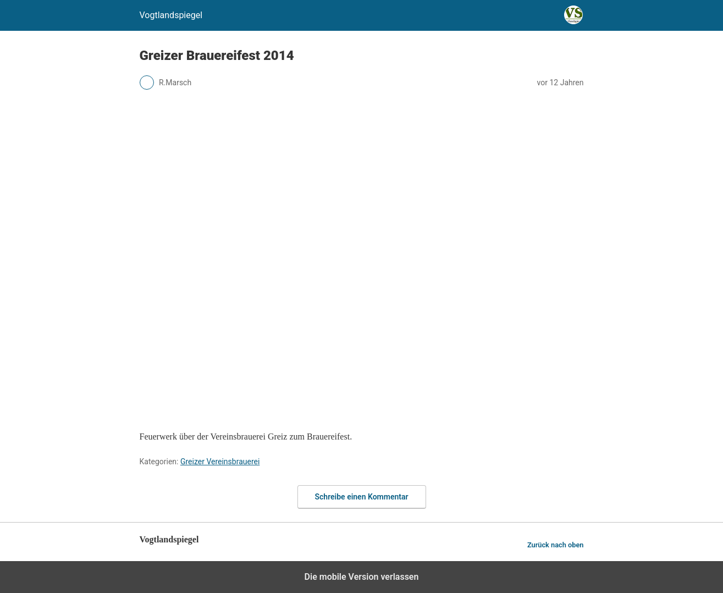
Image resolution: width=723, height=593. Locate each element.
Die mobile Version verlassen (362, 577)
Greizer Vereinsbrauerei (220, 461)
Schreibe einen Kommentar (362, 496)
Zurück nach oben (555, 545)
